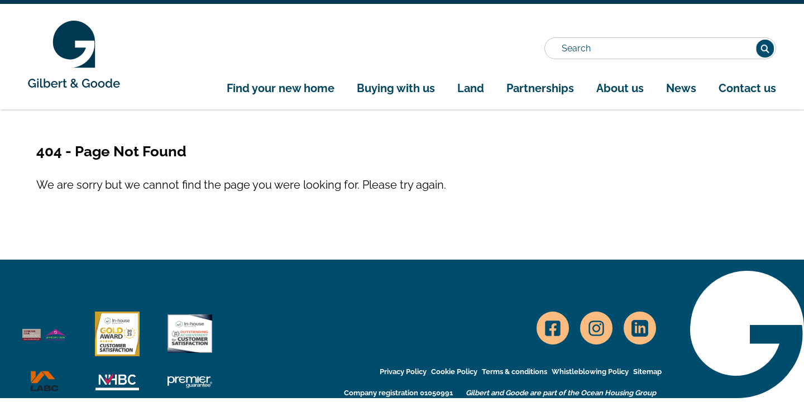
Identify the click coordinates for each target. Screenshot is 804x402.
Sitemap (647, 371)
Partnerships (540, 88)
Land (470, 88)
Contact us (747, 88)
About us (620, 88)
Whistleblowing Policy (590, 371)
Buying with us (396, 88)
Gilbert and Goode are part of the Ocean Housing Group (561, 393)
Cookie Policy (454, 371)
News (681, 88)
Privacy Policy (403, 371)
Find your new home (280, 88)
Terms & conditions (514, 371)
